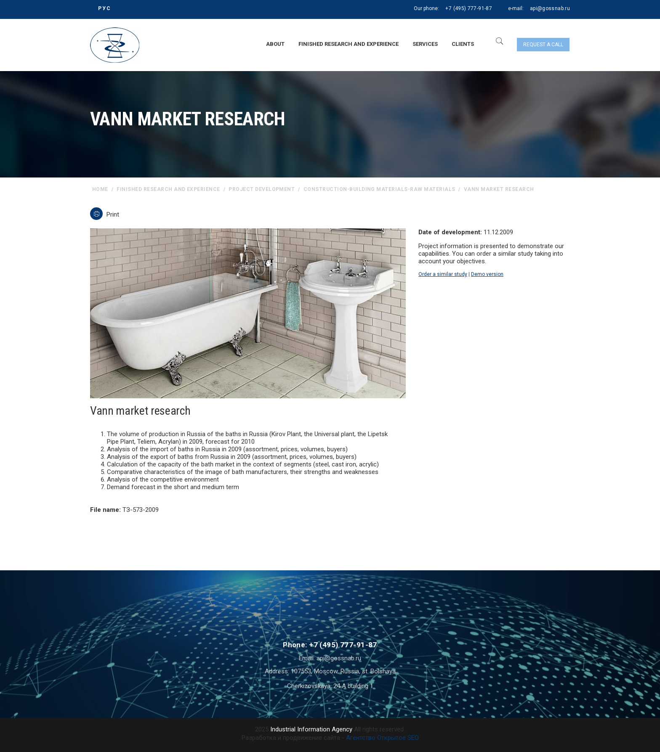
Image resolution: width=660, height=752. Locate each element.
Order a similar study (442, 274)
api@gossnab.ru (550, 8)
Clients (463, 44)
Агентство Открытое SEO (382, 737)
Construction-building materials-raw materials (379, 189)
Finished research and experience (348, 44)
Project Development (262, 189)
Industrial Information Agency (311, 729)
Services (425, 44)
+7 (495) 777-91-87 (468, 8)
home (100, 189)
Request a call (543, 45)
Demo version (487, 274)
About (275, 44)
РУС (104, 8)
